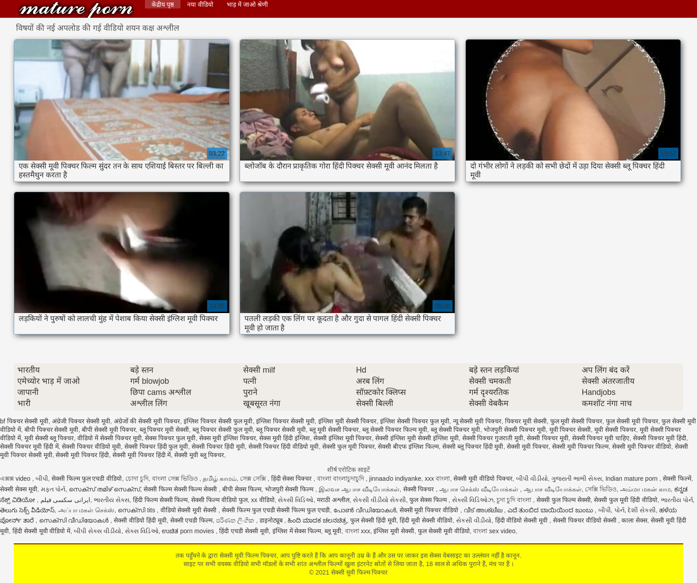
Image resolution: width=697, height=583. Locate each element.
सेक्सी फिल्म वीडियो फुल (219, 499)
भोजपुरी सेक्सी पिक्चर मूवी (515, 429)
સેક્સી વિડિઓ (295, 499)
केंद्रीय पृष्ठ (163, 4)
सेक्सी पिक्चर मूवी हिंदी (659, 438)
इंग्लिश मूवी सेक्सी (393, 531)
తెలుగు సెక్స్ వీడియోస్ (27, 510)
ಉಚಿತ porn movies (189, 531)
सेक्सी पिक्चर (419, 489)
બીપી (42, 478)
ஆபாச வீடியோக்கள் (553, 489)
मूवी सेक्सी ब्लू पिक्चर (49, 438)
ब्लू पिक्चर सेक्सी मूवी (281, 429)
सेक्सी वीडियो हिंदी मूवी (140, 520)
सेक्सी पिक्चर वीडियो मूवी (91, 446)
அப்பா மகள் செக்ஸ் (86, 510)
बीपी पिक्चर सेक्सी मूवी (51, 429)
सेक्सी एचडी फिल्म (191, 520)
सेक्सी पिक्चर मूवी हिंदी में (29, 446)
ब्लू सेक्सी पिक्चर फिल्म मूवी (394, 429)
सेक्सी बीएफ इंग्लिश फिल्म (408, 446)
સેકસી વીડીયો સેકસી (379, 499)
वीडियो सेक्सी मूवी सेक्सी (189, 510)
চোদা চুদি (136, 478)
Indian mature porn (632, 478)
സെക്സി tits (137, 510)
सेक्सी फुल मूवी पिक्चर (348, 446)
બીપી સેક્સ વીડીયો (97, 531)
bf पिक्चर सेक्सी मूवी (24, 421)
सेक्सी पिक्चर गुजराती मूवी (493, 438)
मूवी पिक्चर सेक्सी (570, 429)
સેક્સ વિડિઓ (142, 531)
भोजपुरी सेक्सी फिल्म (290, 489)
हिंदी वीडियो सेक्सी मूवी (522, 520)
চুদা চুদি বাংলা (515, 499)
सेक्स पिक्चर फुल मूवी (170, 438)
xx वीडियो (263, 499)
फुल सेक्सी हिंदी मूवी (373, 520)
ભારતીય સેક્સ (111, 499)
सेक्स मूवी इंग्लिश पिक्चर (227, 438)
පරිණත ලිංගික (236, 520)
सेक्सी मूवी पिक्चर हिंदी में (141, 454)
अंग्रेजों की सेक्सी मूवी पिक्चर (147, 421)
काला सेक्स (634, 520)
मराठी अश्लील (333, 499)
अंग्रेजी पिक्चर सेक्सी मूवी (81, 421)
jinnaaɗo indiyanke (395, 478)
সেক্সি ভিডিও (601, 489)
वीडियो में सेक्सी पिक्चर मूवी (109, 438)
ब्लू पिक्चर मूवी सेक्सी (164, 429)
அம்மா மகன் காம (645, 489)
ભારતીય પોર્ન (677, 499)
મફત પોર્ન (53, 489)
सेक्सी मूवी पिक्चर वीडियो (641, 446)
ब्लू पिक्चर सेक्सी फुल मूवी (222, 429)
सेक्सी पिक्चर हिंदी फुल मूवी (156, 446)
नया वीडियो (200, 4)
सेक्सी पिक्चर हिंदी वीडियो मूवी (283, 446)
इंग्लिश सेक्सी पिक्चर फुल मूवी (414, 421)
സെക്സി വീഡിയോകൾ (75, 520)
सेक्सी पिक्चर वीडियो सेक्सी (585, 520)
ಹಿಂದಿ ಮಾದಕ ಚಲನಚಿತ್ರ (317, 520)
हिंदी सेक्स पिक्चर (292, 478)
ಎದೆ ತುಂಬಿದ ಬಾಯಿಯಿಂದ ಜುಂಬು (551, 510)
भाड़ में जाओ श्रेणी (247, 4)
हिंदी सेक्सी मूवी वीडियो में (41, 531)
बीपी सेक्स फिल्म (241, 489)
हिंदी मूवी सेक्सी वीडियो (426, 520)
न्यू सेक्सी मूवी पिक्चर (477, 421)
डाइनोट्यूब (272, 520)
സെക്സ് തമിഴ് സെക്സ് (104, 489)
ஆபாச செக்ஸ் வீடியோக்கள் (479, 489)
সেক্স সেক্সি (254, 478)
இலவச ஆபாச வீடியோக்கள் (359, 489)
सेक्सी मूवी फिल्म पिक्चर (76, 10)
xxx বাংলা (437, 478)
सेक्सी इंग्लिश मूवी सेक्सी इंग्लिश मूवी (416, 438)
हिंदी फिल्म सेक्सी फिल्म (160, 499)
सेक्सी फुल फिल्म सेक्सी (564, 499)
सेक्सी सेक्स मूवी (18, 489)
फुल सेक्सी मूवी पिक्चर (632, 421)
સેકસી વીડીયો (474, 520)
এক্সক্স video (16, 478)
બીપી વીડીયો (532, 478)
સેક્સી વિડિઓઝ (472, 499)
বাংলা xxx (357, 531)
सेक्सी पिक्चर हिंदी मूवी (218, 446)
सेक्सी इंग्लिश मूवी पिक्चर (342, 438)
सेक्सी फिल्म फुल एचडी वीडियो (87, 478)
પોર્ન (619, 510)
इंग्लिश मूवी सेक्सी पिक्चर (347, 421)
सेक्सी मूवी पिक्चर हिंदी (82, 454)
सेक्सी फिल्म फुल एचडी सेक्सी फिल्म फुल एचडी (276, 510)
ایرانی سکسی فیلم (65, 499)
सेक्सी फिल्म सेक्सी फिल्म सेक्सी (181, 489)
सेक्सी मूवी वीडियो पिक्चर (483, 478)
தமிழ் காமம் (219, 478)
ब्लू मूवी (332, 531)
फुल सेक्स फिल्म (429, 499)
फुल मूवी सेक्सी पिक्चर (576, 421)
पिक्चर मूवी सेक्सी (526, 421)
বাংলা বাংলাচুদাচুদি (341, 478)
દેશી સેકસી (642, 510)
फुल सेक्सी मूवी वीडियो (444, 531)
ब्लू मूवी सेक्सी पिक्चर (334, 429)
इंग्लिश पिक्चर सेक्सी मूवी (285, 421)
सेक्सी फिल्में (677, 478)
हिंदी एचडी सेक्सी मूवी (244, 531)
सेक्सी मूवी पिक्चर (528, 446)
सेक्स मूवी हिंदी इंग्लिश (284, 438)
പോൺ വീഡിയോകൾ (364, 510)
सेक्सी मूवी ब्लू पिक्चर (199, 454)
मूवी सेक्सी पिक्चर (615, 429)
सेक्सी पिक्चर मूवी (548, 438)
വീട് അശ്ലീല (484, 510)
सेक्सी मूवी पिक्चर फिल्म (580, 446)
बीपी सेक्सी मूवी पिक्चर (109, 429)
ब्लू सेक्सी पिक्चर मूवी (456, 429)
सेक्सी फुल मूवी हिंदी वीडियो (625, 499)
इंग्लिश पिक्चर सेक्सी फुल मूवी (218, 421)
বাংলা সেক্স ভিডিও (176, 478)
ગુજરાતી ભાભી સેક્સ (576, 478)
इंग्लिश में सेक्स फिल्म (296, 531)
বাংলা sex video (494, 531)
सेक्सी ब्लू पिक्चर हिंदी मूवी (473, 446)
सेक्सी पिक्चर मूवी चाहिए (601, 438)
